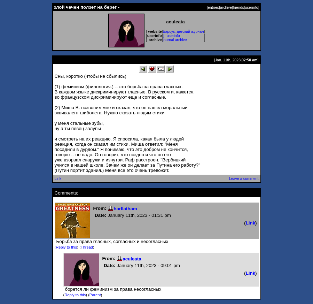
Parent (95, 295)
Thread (87, 247)
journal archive (175, 40)
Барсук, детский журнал (183, 31)
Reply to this (66, 247)
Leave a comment (244, 178)
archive (226, 7)
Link (58, 178)
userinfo (251, 7)
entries (213, 7)
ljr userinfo (171, 35)
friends (238, 7)
